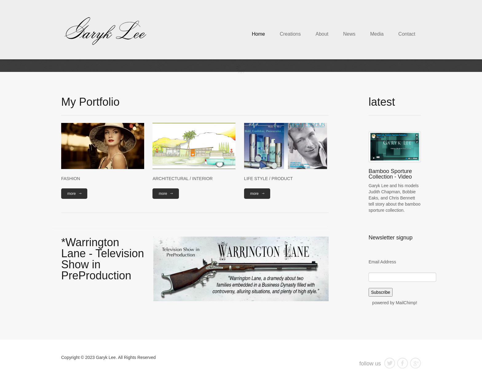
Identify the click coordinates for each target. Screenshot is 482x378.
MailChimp (406, 302)
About (321, 34)
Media (377, 34)
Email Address (382, 261)
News (349, 34)
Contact (406, 34)
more (71, 193)
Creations (290, 34)
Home (258, 34)
